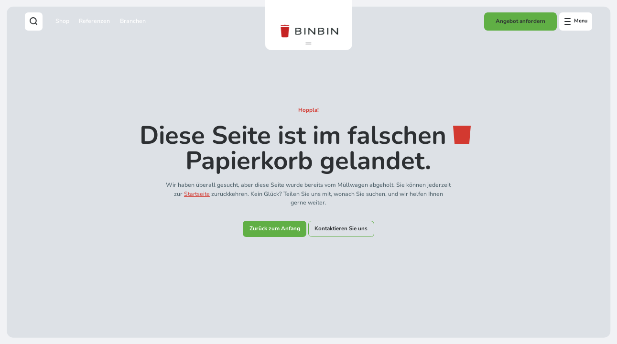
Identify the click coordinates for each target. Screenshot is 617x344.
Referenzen (94, 21)
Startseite (197, 194)
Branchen (133, 21)
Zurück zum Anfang (274, 228)
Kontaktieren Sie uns (341, 228)
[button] (308, 43)
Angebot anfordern (520, 21)
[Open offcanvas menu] (575, 21)
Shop (62, 21)
